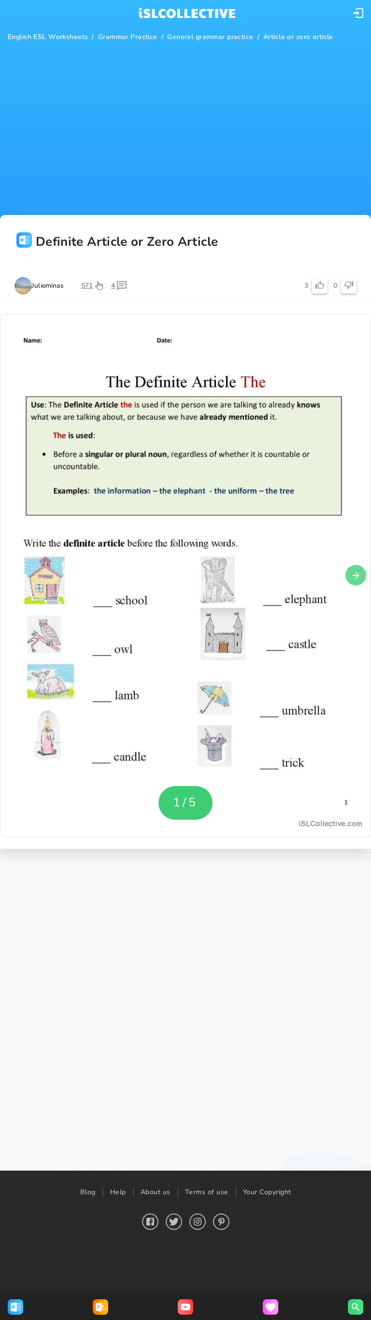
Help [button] (118, 1192)
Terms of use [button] (206, 1192)
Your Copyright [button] (267, 1192)
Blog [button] (88, 1192)
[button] (358, 13)
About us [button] (156, 1192)
